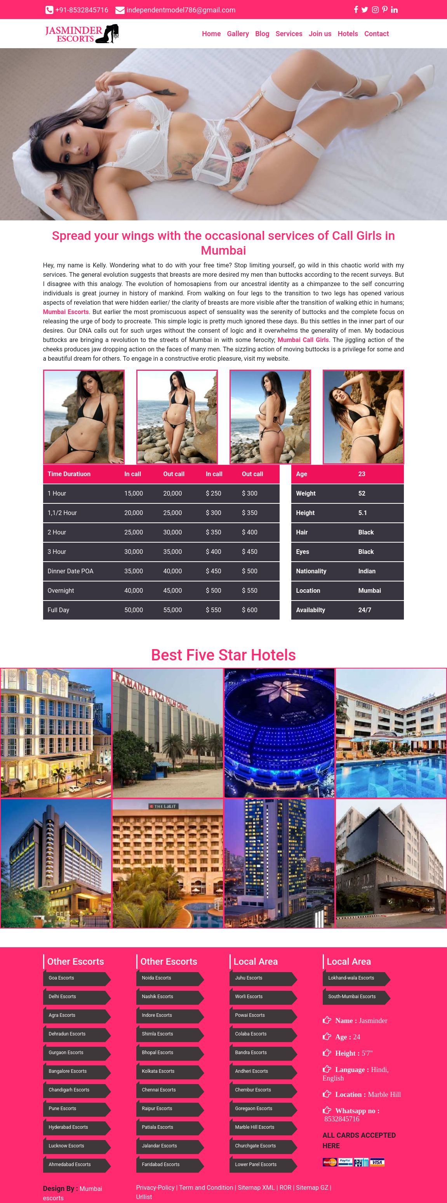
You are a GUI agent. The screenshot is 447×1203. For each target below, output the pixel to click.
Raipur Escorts (157, 1108)
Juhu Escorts (249, 978)
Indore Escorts (157, 1015)
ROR (286, 1187)
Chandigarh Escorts (69, 1090)
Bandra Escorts (251, 1052)
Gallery (238, 34)
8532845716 (342, 1119)
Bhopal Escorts (158, 1052)
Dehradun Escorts (67, 1034)
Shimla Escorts (157, 1034)
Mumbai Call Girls (303, 340)
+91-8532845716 (82, 10)
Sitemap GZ (312, 1187)
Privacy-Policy (156, 1187)
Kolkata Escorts (158, 1071)
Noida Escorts (156, 978)
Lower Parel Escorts (256, 1164)
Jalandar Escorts (159, 1146)
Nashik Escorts (157, 996)
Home (211, 34)
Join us (320, 34)
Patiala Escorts (157, 1127)
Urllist (144, 1197)
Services (289, 34)
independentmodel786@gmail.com (181, 10)
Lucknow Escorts (66, 1146)
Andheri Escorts (251, 1071)
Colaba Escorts (251, 1034)
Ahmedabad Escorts (70, 1164)
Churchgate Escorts (255, 1146)
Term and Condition (207, 1187)
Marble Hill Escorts (255, 1127)
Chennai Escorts (159, 1090)
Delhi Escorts (62, 996)
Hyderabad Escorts (68, 1127)
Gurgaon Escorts (66, 1052)
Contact (376, 34)
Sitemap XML (256, 1187)
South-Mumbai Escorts (352, 996)
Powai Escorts (250, 1015)
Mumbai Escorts (66, 312)
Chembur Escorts (253, 1090)
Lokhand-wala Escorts (351, 978)
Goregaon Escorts (254, 1108)
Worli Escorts (249, 996)
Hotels (348, 34)
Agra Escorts (62, 1015)
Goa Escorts (61, 978)
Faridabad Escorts (161, 1164)
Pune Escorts (63, 1108)
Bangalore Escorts (68, 1071)
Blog (262, 34)
